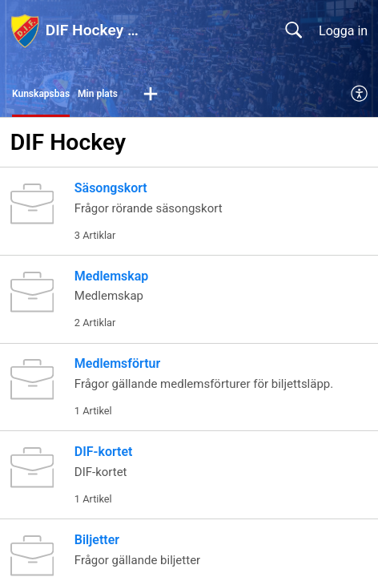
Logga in (343, 30)
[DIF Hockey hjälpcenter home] (24, 30)
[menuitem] (360, 94)
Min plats (98, 93)
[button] (150, 94)
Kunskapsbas (41, 93)
